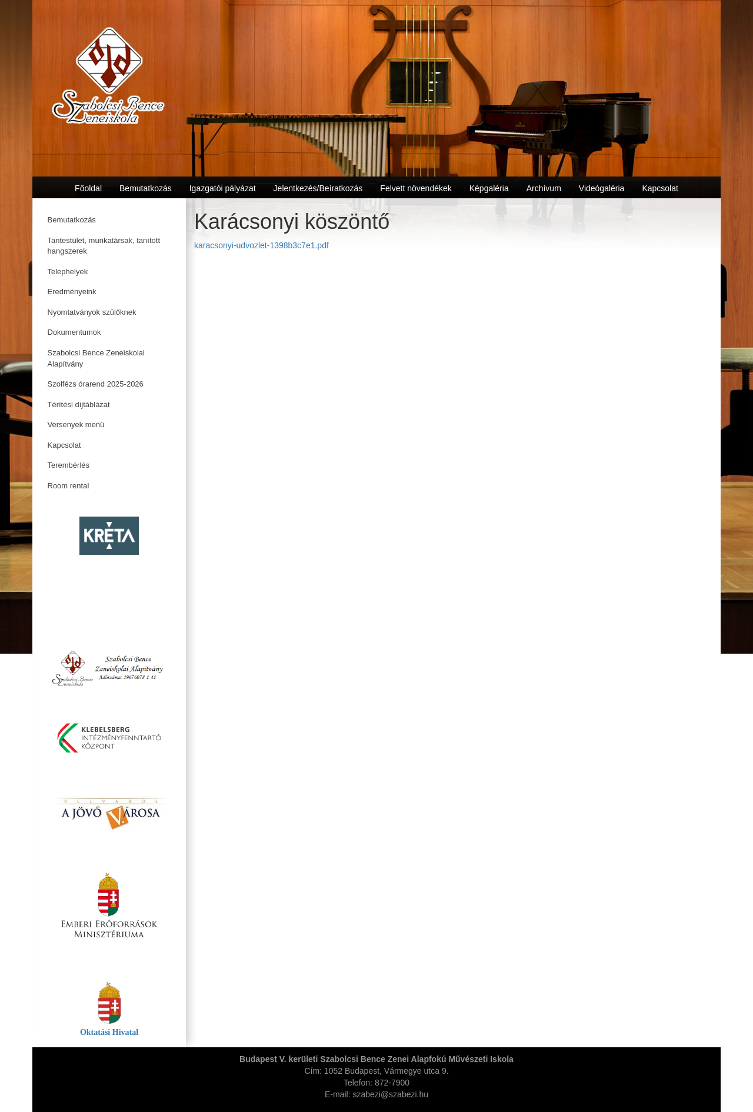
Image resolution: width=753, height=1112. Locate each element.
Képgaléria (489, 188)
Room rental (68, 485)
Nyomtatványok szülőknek (92, 312)
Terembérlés (69, 465)
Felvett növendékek (415, 188)
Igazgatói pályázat (222, 188)
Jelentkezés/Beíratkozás (318, 188)
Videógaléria (602, 188)
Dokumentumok (74, 332)
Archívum (544, 188)
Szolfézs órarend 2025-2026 (96, 383)
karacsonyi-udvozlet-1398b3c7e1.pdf (261, 245)
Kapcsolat (64, 445)
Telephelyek (68, 271)
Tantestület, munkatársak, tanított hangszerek (104, 246)
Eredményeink (72, 291)
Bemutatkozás (72, 219)
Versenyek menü (76, 424)
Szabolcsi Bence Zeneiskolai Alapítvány (96, 358)
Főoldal (88, 188)
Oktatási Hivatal (109, 1032)
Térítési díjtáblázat (79, 404)
